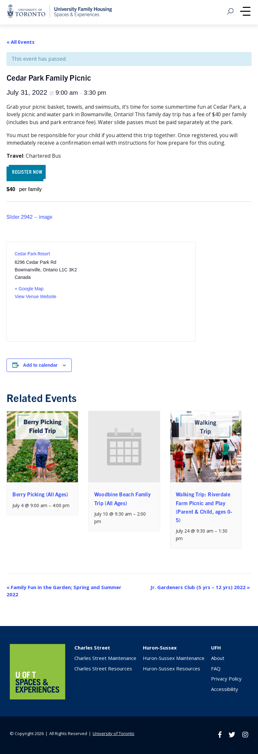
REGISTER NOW (27, 171)
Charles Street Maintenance (105, 658)
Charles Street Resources (103, 668)
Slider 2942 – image (29, 216)
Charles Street (92, 647)
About (217, 658)
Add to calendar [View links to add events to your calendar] (40, 365)
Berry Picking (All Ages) (40, 494)
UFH (216, 647)
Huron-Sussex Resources (171, 668)
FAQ (215, 668)
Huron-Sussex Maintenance (174, 658)
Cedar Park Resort (32, 253)
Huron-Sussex (160, 647)
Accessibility (224, 689)
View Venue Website (35, 296)
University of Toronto (113, 733)
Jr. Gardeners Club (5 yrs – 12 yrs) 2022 (200, 587)
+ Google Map (29, 288)
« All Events (21, 42)
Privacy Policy (226, 678)
